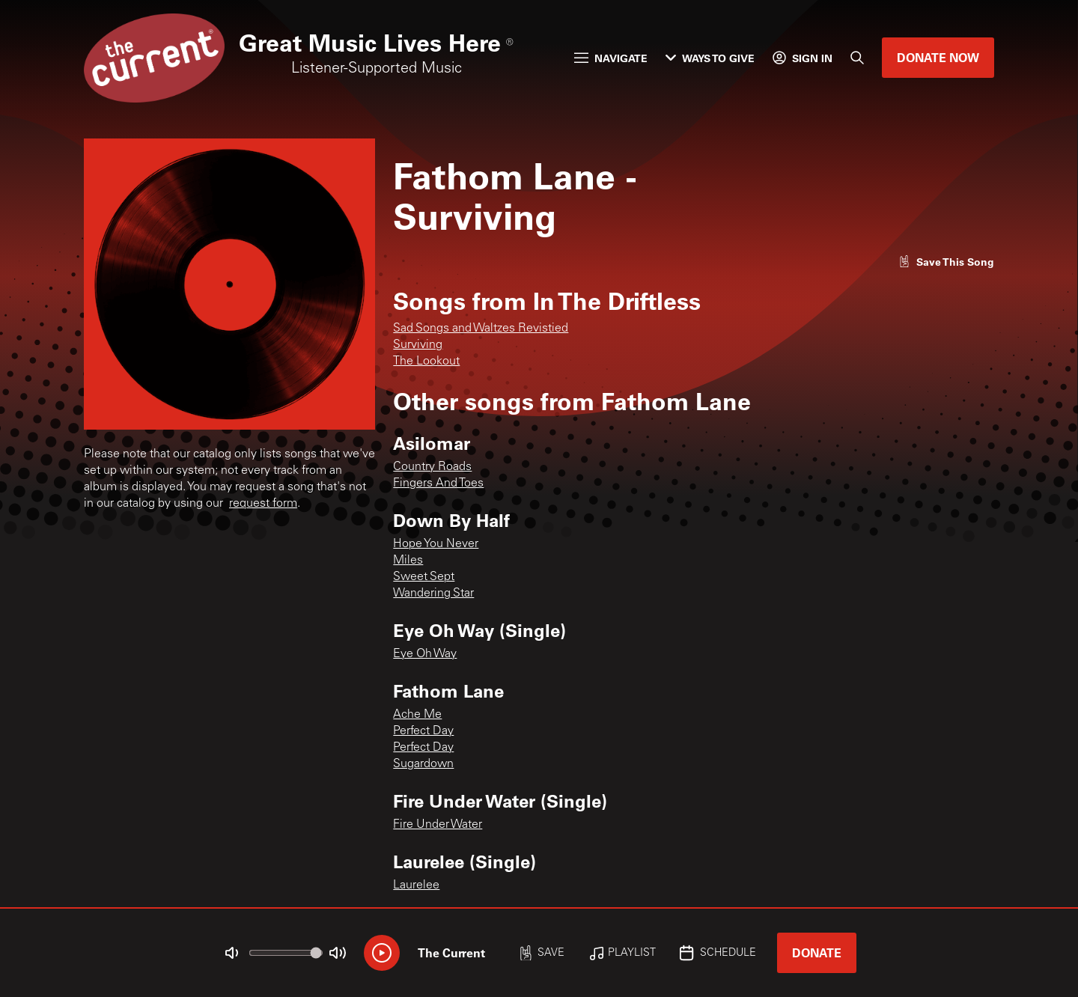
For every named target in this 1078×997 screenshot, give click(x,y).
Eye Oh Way (425, 654)
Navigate (611, 58)
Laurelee (416, 885)
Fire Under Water (437, 825)
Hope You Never (435, 544)
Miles (408, 561)
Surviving (417, 345)
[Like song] (946, 261)
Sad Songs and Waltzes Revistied (480, 329)
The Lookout (426, 362)
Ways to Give (710, 58)
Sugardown (423, 764)
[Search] (857, 57)
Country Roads (432, 467)
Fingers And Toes (438, 484)
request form (263, 504)
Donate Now (938, 57)
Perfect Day (423, 731)
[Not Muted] (232, 952)
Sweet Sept (423, 577)
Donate (816, 952)
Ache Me (417, 715)
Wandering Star (433, 594)
